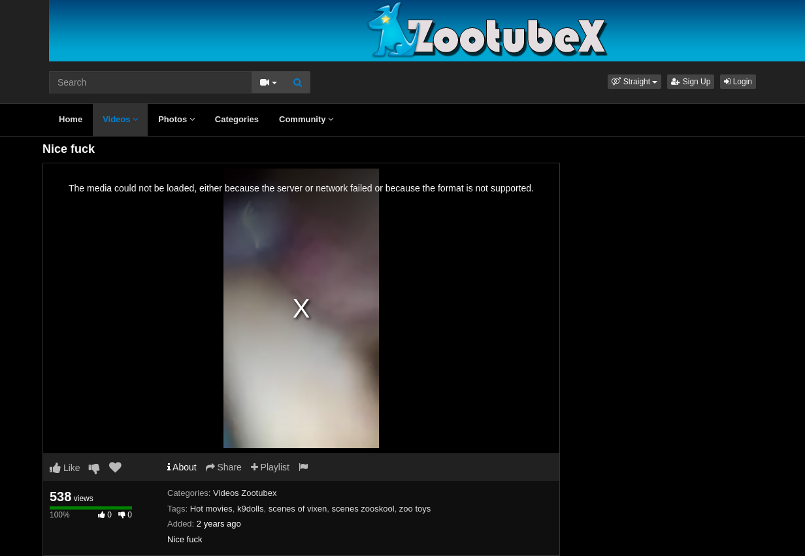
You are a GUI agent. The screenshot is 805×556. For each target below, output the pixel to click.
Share (224, 467)
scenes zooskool (363, 509)
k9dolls (250, 509)
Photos (176, 119)
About (182, 467)
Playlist (270, 467)
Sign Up (690, 81)
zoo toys (415, 509)
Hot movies (211, 509)
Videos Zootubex (244, 493)
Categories (237, 119)
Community (306, 119)
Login (738, 81)
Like (65, 468)
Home (70, 119)
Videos (120, 119)
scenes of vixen (298, 509)
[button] (634, 81)
